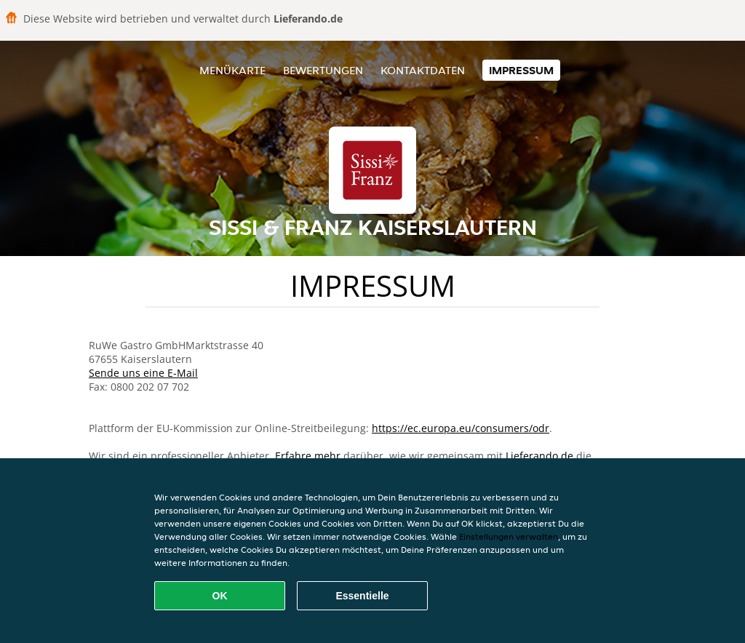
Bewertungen (323, 70)
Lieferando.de (539, 456)
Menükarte (232, 70)
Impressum (521, 70)
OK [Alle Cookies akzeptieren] (220, 596)
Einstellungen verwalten (508, 536)
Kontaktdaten (423, 70)
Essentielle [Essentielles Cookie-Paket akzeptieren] (362, 596)
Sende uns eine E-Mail (143, 373)
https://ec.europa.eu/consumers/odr (460, 428)
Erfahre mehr (307, 456)
